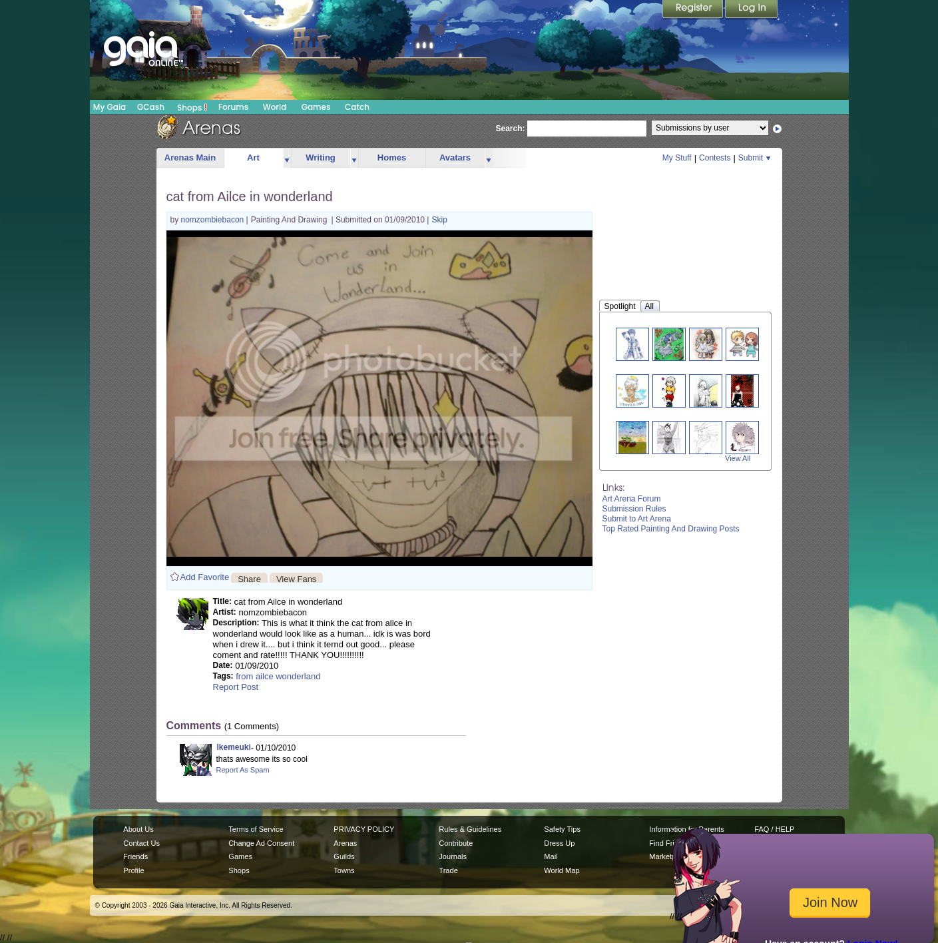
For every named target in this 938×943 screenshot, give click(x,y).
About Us (138, 829)
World (275, 107)
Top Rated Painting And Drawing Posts (671, 528)
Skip (439, 219)
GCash (150, 107)
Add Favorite (205, 577)
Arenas (345, 843)
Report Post (236, 687)
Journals (453, 856)
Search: (510, 128)
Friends (135, 856)
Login (751, 10)
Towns (344, 870)
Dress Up (559, 843)
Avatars (455, 157)
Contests (714, 157)
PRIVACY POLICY (364, 829)
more (287, 158)
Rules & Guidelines (470, 829)
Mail (550, 856)
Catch (357, 107)
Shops (192, 107)
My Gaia (109, 107)
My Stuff (677, 157)
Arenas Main (190, 157)
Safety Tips (562, 829)
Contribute (456, 843)
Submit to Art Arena (636, 518)
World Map (561, 870)
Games (316, 107)
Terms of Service (255, 829)
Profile (133, 870)
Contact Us (141, 843)
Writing (321, 157)
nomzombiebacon (213, 219)
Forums (233, 107)
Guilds (344, 856)
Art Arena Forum (631, 498)
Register (693, 10)
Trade (448, 870)
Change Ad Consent (261, 843)
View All (737, 458)
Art (253, 157)
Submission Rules (634, 508)
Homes (391, 157)
